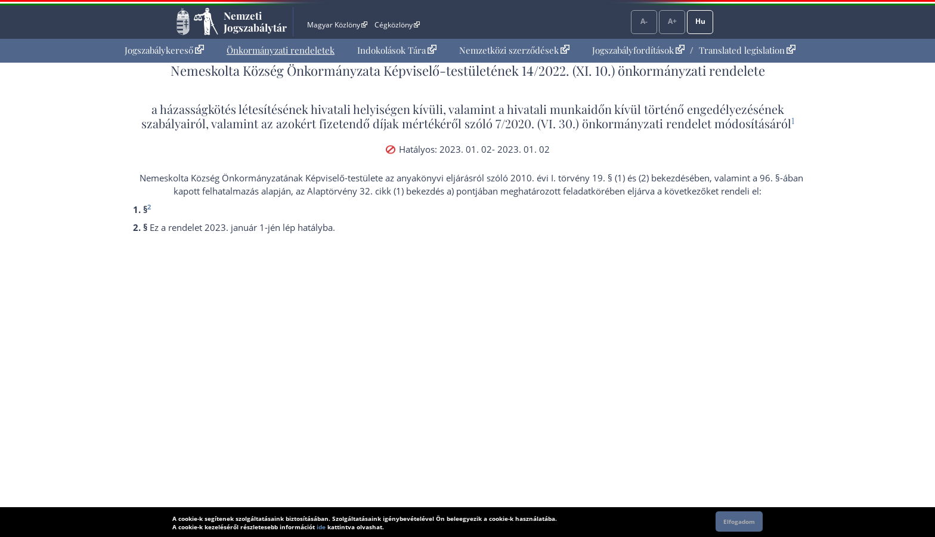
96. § (770, 178)
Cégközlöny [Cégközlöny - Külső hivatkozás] (397, 25)
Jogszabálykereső (164, 50)
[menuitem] (164, 50)
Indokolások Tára (396, 50)
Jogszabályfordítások (638, 50)
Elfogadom (739, 521)
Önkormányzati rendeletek (281, 50)
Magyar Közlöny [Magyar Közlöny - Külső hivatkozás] (337, 25)
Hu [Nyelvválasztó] (700, 21)
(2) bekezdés (664, 178)
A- (644, 21)
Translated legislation (747, 50)
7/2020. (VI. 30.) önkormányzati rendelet (603, 123)
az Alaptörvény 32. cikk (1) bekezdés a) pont (385, 191)
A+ (672, 21)
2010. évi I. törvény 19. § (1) (567, 178)
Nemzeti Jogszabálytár (255, 21)
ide (321, 527)
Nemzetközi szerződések (514, 50)
